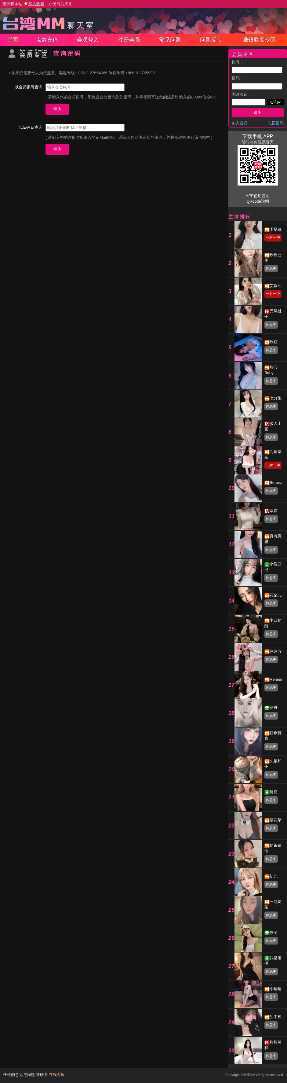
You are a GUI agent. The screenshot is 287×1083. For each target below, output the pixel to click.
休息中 (271, 268)
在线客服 (57, 1074)
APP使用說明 (258, 195)
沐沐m (275, 651)
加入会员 (240, 123)
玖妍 (274, 342)
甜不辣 (276, 1017)
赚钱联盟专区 (259, 40)
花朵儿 (276, 595)
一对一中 (273, 237)
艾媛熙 (276, 285)
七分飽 (276, 398)
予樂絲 (276, 229)
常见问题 (170, 40)
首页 (13, 40)
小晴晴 (276, 988)
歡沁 (274, 932)
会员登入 (88, 40)
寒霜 (274, 510)
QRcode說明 (257, 201)
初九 (274, 876)
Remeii (276, 679)
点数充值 (47, 40)
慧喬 (274, 792)
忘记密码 (276, 123)
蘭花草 (276, 820)
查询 (57, 109)
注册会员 (129, 40)
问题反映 (211, 40)
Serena (276, 482)
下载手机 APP (257, 136)
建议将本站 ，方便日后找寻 (37, 4)
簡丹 (274, 707)
